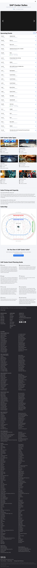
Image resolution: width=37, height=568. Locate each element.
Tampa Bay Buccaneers (22, 347)
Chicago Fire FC (3, 417)
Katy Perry (2, 541)
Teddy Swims (20, 524)
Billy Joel (2, 465)
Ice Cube (2, 523)
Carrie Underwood (4, 484)
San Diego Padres (21, 363)
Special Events (3, 545)
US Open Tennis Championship (23, 550)
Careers (11, 320)
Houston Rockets (3, 385)
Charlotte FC (3, 416)
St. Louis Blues (20, 402)
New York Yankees (21, 359)
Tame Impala (20, 521)
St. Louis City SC (21, 426)
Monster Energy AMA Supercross (23, 477)
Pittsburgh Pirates (21, 361)
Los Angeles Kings (4, 406)
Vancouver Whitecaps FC (22, 428)
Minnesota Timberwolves (22, 376)
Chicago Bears (3, 339)
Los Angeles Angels (4, 369)
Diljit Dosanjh (3, 502)
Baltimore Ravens (4, 336)
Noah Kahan (20, 487)
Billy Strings (3, 466)
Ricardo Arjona (20, 503)
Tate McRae (20, 522)
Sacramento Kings (21, 385)
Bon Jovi (2, 471)
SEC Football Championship (23, 438)
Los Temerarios (20, 454)
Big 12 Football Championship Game (7, 435)
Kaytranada (3, 542)
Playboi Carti (20, 500)
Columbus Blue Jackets (4, 400)
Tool (19, 532)
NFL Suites (2, 316)
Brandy (2, 474)
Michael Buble (20, 475)
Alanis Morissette (3, 449)
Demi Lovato (3, 500)
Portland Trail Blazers (22, 384)
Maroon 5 (20, 467)
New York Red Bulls (21, 416)
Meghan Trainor (21, 472)
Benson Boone (3, 461)
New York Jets (20, 341)
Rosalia (19, 507)
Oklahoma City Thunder (22, 379)
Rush (19, 509)
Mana (19, 464)
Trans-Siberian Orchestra (22, 533)
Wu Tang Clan (20, 539)
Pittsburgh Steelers (21, 344)
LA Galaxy (2, 426)
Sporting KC (20, 425)
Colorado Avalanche (4, 399)
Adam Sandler (3, 447)
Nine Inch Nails (20, 486)
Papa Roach (20, 491)
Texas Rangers (20, 368)
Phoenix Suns (20, 383)
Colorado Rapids (3, 418)
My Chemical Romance (22, 482)
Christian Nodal (3, 491)
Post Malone (20, 501)
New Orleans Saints (21, 339)
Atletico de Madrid (4, 546)
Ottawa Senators (21, 396)
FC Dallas (2, 423)
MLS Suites (2, 322)
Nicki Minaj (20, 485)
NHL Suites (2, 320)
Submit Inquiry (21, 314)
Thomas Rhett (20, 530)
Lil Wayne (20, 451)
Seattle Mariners (21, 365)
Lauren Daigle (20, 448)
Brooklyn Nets (3, 376)
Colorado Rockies (3, 365)
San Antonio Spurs (21, 386)
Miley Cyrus (20, 476)
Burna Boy (2, 478)
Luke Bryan (20, 458)
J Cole (1, 527)
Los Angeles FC (3, 427)
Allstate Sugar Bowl (4, 433)
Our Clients (12, 316)
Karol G (2, 540)
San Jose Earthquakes (22, 423)
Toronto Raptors (21, 387)
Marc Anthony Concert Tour (23, 465)
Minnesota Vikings (21, 337)
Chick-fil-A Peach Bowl (4, 438)
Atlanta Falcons (3, 335)
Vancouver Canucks (21, 406)
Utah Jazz (20, 388)
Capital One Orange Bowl (5, 437)
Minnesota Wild (3, 407)
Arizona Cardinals (4, 334)
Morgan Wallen (21, 478)
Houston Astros (3, 367)
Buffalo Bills (3, 337)
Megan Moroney (21, 471)
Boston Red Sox (3, 359)
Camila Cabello (3, 480)
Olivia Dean (20, 490)
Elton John (2, 511)
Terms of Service (3, 560)
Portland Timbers (21, 419)
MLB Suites (2, 319)
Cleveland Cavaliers (4, 379)
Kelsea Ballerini (21, 444)
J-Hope (2, 529)
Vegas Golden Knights (22, 407)
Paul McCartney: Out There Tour (23, 493)
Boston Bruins (3, 394)
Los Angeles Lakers (4, 388)
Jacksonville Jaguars (4, 349)
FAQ (10, 327)
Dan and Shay (3, 494)
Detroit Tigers (3, 366)
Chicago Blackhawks (4, 398)
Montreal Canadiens (4, 408)
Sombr (19, 516)
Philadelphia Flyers (21, 397)
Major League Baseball (4, 354)
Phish (19, 497)
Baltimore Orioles (3, 358)
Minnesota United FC (4, 428)
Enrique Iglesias (3, 512)
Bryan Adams (3, 477)
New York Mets (20, 358)
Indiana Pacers (3, 386)
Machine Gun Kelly (21, 461)
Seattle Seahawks (21, 346)
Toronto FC (20, 427)
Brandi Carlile (3, 472)
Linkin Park (20, 452)
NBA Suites (2, 317)
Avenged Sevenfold (4, 455)
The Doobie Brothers (21, 525)
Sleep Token (20, 515)
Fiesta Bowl (20, 432)
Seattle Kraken (20, 400)
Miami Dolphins (21, 336)
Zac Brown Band (21, 541)
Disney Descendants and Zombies (6, 503)
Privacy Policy (9, 560)
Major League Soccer (4, 412)
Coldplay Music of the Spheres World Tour (8, 493)
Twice (19, 534)
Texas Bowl (20, 441)
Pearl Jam (20, 494)
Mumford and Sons (21, 481)
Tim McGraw (20, 531)
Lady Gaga (20, 447)
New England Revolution (22, 414)
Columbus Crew (3, 419)
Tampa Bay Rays (21, 367)
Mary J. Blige (20, 468)
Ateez (1, 454)
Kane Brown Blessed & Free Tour (6, 539)
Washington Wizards (22, 389)
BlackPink (2, 467)
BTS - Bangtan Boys (4, 457)
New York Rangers (21, 395)
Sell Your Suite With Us (18, 255)
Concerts (2, 443)
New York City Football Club (23, 415)
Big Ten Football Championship (6, 436)
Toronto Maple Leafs (21, 404)
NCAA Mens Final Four (22, 433)
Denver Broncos (3, 344)
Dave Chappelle (3, 496)
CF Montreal (3, 415)
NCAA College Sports (4, 431)
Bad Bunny (2, 458)
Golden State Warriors (4, 384)
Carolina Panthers (4, 338)
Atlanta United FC (4, 413)
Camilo (2, 481)
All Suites (2, 314)
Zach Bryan (20, 542)
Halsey (2, 520)
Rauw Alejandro (21, 502)
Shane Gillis (20, 514)
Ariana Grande (3, 453)
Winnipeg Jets (20, 409)
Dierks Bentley (3, 501)
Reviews (11, 319)
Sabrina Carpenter (21, 510)
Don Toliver (2, 506)
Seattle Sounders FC (21, 424)
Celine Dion (2, 485)
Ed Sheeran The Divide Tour (5, 510)
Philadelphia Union (21, 418)
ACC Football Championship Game (6, 432)
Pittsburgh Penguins (21, 398)
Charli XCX (2, 486)
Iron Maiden (3, 525)
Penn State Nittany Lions (22, 436)
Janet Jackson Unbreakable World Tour (7, 530)
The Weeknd (20, 529)
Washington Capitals (21, 408)
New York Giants (21, 340)
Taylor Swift (20, 523)
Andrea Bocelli (3, 452)
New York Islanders (21, 394)
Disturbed (2, 504)
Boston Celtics (3, 375)
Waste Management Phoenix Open (24, 551)
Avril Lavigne (3, 456)
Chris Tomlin (3, 490)
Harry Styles (3, 521)
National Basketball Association (6, 373)
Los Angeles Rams (21, 335)
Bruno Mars (2, 476)
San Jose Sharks (13, 7)
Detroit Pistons (3, 383)
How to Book (12, 322)
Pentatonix (20, 495)
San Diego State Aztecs (22, 439)
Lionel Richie (20, 453)
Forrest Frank (3, 515)
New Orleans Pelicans (22, 377)
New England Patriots (22, 338)
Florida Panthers (3, 405)
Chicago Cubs (3, 360)
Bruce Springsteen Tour (4, 475)
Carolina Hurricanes (4, 397)
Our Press (11, 317)
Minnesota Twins (21, 357)
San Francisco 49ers (21, 345)
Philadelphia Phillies (21, 360)
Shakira (19, 513)
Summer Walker (21, 520)
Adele (1, 448)
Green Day (2, 517)
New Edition (20, 484)
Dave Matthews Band (4, 497)
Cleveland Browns (4, 341)
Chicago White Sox (4, 361)
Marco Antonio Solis (21, 466)
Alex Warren (3, 451)
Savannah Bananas (21, 546)
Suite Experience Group (4, 307)
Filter (35, 32)
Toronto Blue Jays (21, 369)
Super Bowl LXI (20, 350)
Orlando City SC (21, 417)
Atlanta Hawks (3, 374)
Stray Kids (20, 519)
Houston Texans (3, 347)
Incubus (2, 524)
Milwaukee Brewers (21, 356)
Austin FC (2, 414)
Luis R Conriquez (21, 457)
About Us (11, 314)
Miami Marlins (20, 355)
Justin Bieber (3, 536)
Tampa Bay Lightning (22, 403)
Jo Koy (2, 532)
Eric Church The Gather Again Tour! (6, 513)
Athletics (2, 356)
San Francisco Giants (21, 364)
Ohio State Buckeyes (21, 435)
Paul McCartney (21, 492)
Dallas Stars (3, 402)
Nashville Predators (4, 409)
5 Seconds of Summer (4, 444)
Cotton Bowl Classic (4, 441)
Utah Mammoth (21, 405)
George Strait (3, 516)
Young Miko (20, 540)
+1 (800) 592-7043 (22, 316)
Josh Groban (3, 534)
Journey (2, 535)
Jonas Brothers (3, 533)
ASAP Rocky (3, 446)
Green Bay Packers (4, 346)
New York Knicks (21, 378)
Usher (19, 536)
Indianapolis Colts (4, 348)
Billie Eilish (2, 464)
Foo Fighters (3, 514)
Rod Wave (20, 504)
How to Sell (12, 323)
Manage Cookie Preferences (19, 560)
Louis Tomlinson (21, 455)
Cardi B (2, 482)
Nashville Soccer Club (22, 413)
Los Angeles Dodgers (4, 370)
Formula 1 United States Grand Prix (7, 549)
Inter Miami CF (3, 425)
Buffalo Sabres (3, 395)
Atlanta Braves (3, 357)
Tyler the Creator (21, 535)
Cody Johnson (3, 492)
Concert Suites (3, 323)
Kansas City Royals (4, 368)
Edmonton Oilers (3, 404)
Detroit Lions (3, 345)
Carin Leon (2, 483)
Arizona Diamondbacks (5, 355)
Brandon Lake (3, 473)
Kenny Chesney (21, 446)
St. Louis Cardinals (21, 366)
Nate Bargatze (20, 483)
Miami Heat (20, 374)
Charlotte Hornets (4, 377)
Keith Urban (3, 543)
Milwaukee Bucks (21, 375)
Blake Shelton (3, 468)
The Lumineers (20, 527)
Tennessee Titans (21, 348)
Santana (19, 512)
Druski (2, 509)
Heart (1, 522)
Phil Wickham (20, 496)
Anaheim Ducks (3, 393)
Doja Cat (2, 505)
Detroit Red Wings (4, 403)
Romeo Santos (20, 506)
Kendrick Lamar (21, 445)
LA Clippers (2, 387)
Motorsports (3, 551)
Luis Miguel (20, 456)
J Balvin (2, 526)
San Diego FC (20, 422)
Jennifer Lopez (3, 531)
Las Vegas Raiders (4, 351)
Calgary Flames (3, 396)
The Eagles (20, 526)
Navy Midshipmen (21, 434)
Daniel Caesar (3, 495)
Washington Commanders (22, 349)
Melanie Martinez (21, 473)
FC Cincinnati (3, 422)
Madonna (20, 462)
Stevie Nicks (20, 517)
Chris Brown (3, 487)
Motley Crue (20, 480)
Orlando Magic (20, 380)
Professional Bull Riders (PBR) (6, 552)
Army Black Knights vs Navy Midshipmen (7, 434)
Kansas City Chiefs (4, 350)
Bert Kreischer (3, 462)
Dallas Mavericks (3, 380)
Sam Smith (20, 511)
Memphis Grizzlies (4, 389)
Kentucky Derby (3, 550)
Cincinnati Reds (3, 363)
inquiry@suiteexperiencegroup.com (25, 317)
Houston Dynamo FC (4, 424)
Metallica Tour (20, 474)
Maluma (19, 463)
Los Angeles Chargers (22, 334)
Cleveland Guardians (4, 364)
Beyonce (2, 463)
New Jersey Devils (21, 393)
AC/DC (2, 445)
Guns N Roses (3, 519)
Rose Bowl (20, 437)
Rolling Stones (20, 505)
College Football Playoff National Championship (9, 439)
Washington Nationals (22, 370)
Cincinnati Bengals (4, 340)
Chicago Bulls (3, 378)
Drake (2, 507)
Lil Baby (19, 449)
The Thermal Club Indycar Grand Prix (24, 549)
